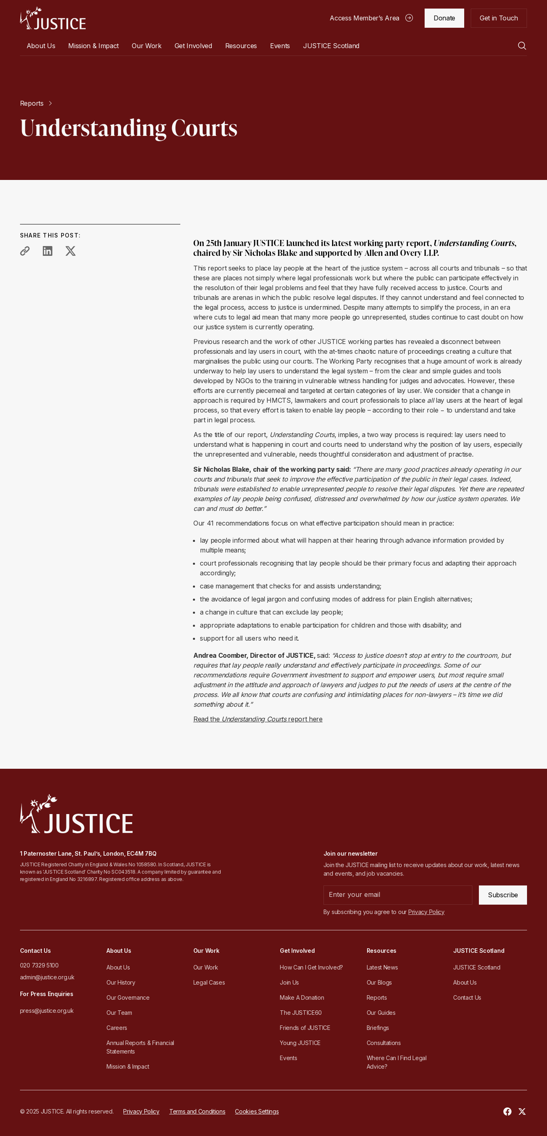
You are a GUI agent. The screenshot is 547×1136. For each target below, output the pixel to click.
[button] (41, 45)
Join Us (289, 982)
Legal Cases (209, 982)
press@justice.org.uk (47, 1010)
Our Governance (128, 997)
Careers (116, 1027)
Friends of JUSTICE (305, 1027)
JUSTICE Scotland (476, 967)
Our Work (205, 967)
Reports (377, 997)
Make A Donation (302, 997)
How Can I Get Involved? (311, 967)
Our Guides (381, 1012)
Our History (120, 982)
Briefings (378, 1027)
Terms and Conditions (197, 1111)
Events (280, 46)
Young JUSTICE (300, 1042)
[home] (53, 18)
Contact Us (467, 997)
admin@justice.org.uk (47, 977)
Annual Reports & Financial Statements (140, 1047)
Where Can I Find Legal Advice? (397, 1062)
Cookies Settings (257, 1111)
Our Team (119, 1012)
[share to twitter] (70, 251)
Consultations (384, 1042)
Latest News (382, 967)
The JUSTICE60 (301, 1012)
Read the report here (258, 719)
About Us (118, 967)
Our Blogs (379, 982)
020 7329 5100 (39, 965)
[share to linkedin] (48, 251)
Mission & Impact (93, 46)
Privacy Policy (141, 1111)
